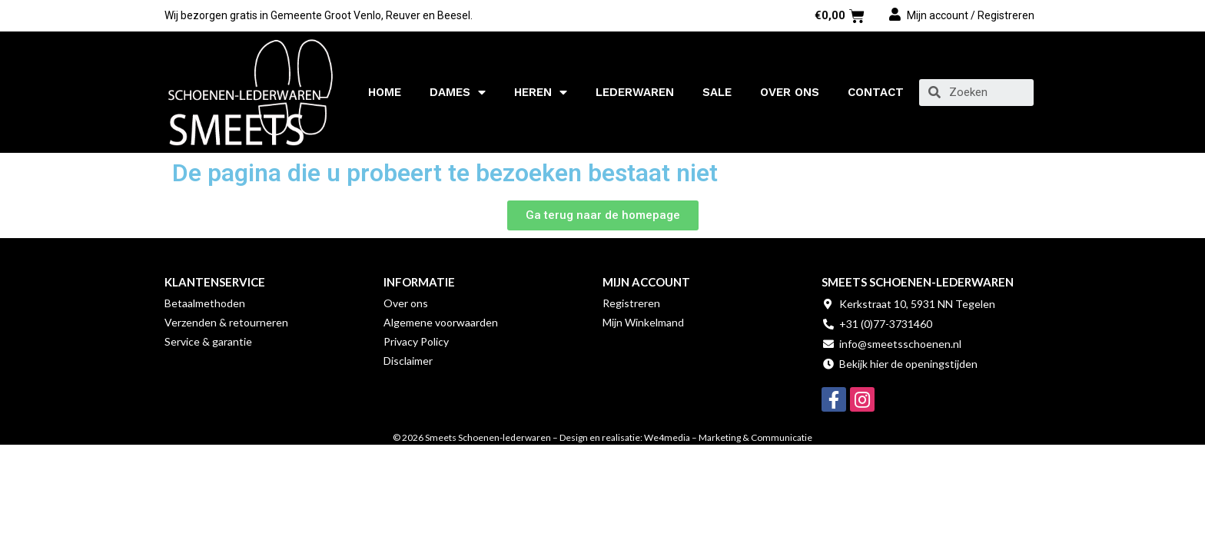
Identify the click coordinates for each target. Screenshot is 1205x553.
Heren (540, 92)
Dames (458, 92)
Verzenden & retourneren (226, 322)
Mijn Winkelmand (643, 322)
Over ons (789, 92)
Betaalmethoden (204, 303)
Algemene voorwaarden (440, 322)
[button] (603, 215)
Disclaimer (408, 360)
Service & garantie (208, 341)
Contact (876, 92)
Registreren (631, 303)
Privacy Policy (416, 341)
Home (384, 92)
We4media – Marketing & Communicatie (728, 437)
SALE (717, 92)
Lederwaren (635, 92)
